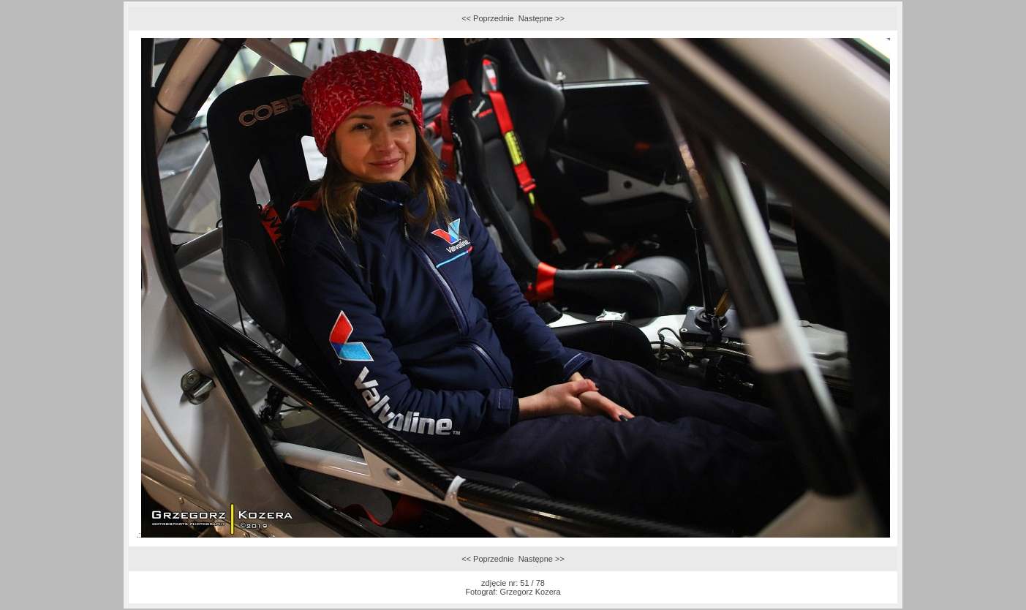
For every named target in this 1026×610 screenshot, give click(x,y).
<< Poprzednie (487, 18)
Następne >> (541, 18)
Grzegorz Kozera (529, 591)
